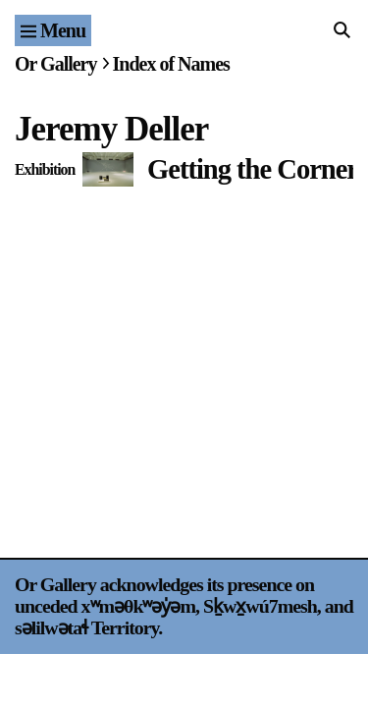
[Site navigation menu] (53, 30)
